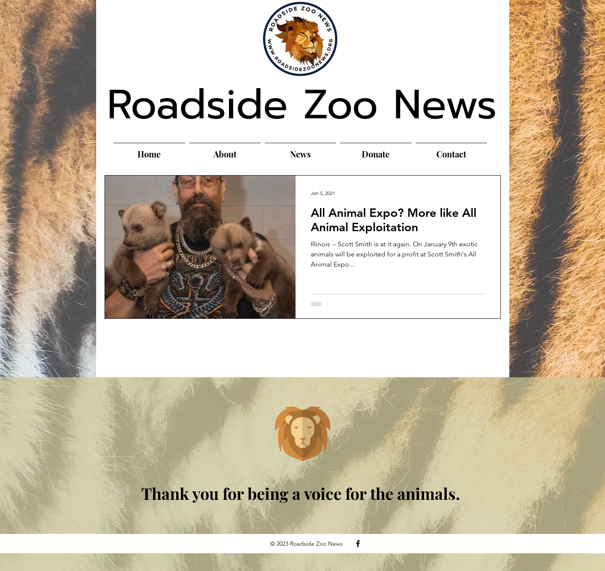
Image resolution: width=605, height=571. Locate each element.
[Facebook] (358, 543)
